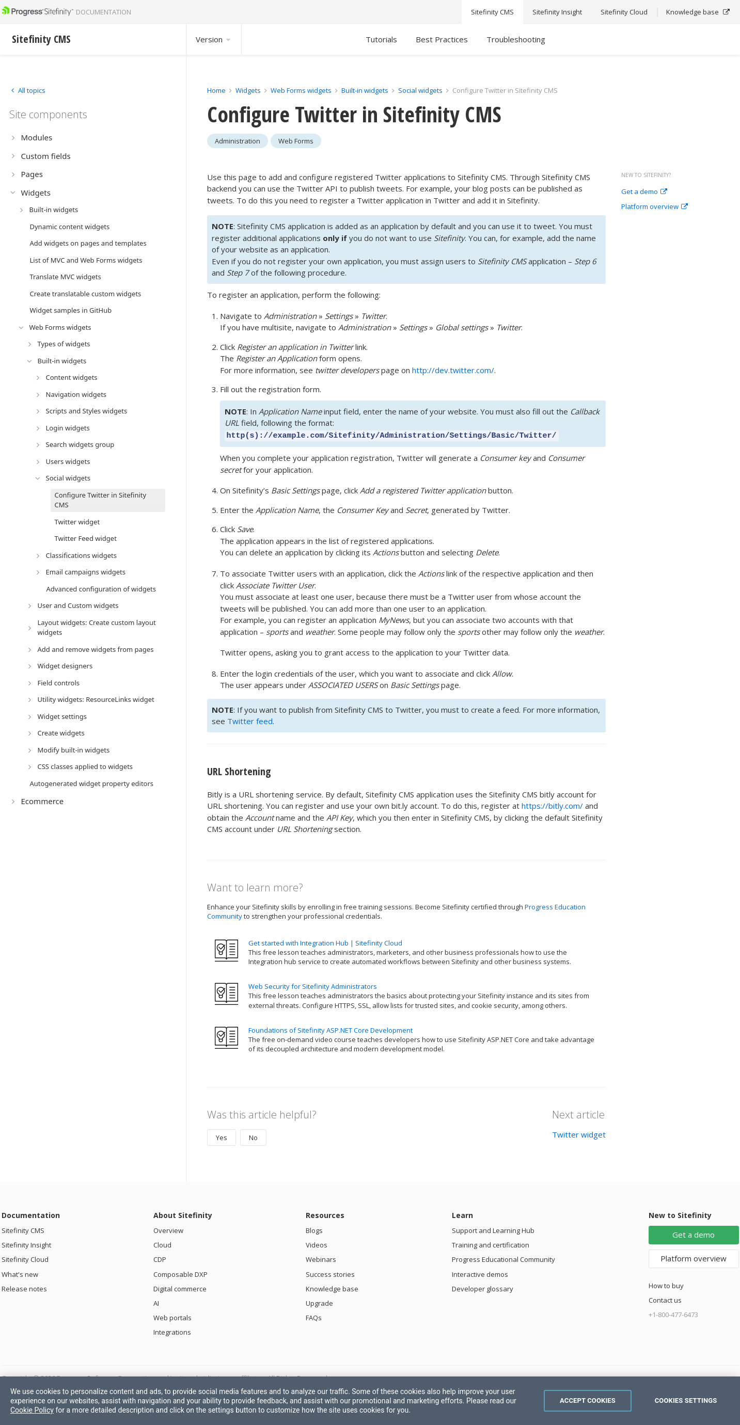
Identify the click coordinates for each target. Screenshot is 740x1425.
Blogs (314, 1229)
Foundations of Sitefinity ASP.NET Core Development (330, 1028)
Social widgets (421, 90)
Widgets (248, 90)
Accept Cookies (588, 1400)
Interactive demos (480, 1272)
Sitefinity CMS (23, 1229)
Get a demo (644, 192)
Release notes (24, 1287)
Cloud (162, 1243)
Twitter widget (579, 1133)
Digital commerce (180, 1287)
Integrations (172, 1330)
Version (214, 39)
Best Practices (442, 39)
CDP (159, 1257)
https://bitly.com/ (552, 804)
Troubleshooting (515, 39)
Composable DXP (180, 1272)
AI (156, 1301)
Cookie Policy (32, 1410)
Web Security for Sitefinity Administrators (312, 984)
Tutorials (381, 39)
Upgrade (319, 1301)
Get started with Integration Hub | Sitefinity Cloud (325, 941)
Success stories (330, 1272)
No (253, 1136)
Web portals (172, 1316)
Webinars (321, 1257)
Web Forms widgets (301, 90)
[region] (370, 1400)
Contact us (665, 1298)
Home (216, 90)
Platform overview (654, 207)
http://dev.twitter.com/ (453, 370)
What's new (20, 1272)
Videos (316, 1243)
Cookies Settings (686, 1400)
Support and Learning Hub (493, 1229)
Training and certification (490, 1243)
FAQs (314, 1316)
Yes (221, 1136)
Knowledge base (332, 1287)
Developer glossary (482, 1287)
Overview (168, 1229)
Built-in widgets (365, 90)
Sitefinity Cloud (25, 1257)
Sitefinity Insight (26, 1243)
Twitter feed (250, 719)
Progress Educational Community (503, 1257)
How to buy (666, 1284)
